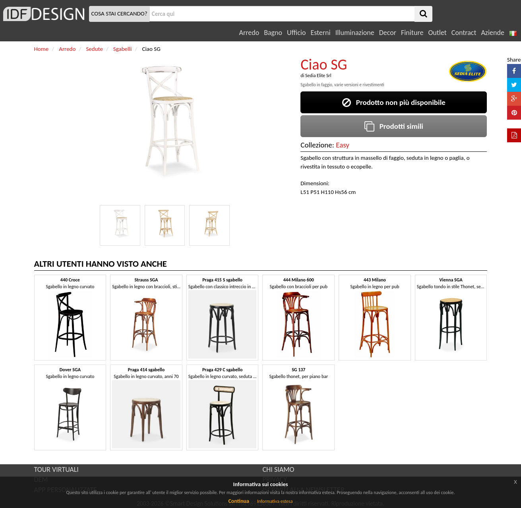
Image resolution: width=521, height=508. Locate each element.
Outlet (437, 32)
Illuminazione (354, 32)
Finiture (412, 32)
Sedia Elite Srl (318, 75)
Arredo (249, 32)
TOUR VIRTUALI (56, 469)
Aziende (492, 32)
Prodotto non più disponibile (393, 102)
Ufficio (296, 32)
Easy (342, 144)
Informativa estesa (275, 501)
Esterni (320, 32)
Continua (238, 501)
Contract (463, 32)
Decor (387, 32)
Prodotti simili (393, 126)
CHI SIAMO (278, 469)
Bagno (273, 32)
